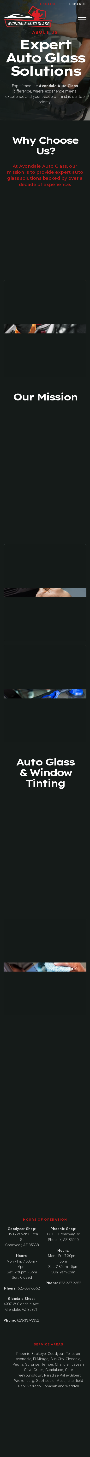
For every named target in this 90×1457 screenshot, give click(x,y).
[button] (82, 18)
